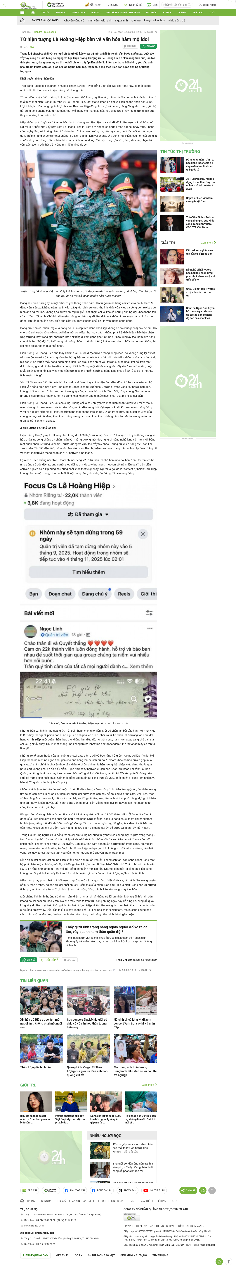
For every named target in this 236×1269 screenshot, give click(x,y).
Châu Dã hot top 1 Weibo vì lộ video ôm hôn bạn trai (200, 292)
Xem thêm (148, 1084)
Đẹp (133, 1201)
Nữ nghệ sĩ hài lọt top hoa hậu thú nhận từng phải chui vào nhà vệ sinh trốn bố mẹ (201, 274)
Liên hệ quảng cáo (35, 1255)
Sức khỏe (151, 12)
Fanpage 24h (75, 1190)
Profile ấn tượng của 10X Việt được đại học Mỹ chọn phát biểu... (70, 1119)
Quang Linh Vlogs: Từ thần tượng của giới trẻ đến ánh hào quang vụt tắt (87, 1071)
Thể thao (198, 12)
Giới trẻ (135, 20)
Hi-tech (167, 12)
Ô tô (212, 12)
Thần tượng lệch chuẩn (35, 1067)
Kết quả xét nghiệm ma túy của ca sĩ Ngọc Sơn (199, 252)
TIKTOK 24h (127, 1190)
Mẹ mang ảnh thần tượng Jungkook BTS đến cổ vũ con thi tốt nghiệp (135, 1071)
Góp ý (78, 1255)
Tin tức (45, 12)
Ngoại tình (121, 20)
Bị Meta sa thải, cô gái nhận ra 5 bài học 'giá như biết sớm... (35, 1119)
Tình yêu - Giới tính (100, 20)
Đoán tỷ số (133, 4)
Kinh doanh (78, 12)
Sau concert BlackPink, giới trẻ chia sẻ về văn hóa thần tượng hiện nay (87, 1023)
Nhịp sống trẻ (176, 20)
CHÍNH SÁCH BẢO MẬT (101, 1255)
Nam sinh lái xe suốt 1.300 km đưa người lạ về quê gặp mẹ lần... (105, 1119)
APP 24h (29, 1190)
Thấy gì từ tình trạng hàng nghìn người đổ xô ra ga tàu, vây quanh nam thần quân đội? (107, 929)
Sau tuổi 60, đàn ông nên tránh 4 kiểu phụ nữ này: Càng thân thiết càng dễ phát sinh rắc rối (133, 1167)
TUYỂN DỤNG (160, 1255)
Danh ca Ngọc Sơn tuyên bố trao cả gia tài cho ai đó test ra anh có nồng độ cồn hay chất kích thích (200, 313)
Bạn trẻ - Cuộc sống (45, 20)
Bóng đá (60, 12)
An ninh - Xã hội (81, 1201)
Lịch (152, 4)
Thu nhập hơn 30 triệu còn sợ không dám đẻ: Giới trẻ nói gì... (140, 1119)
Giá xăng (113, 4)
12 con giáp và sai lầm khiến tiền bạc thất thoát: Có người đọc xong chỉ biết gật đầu (133, 1148)
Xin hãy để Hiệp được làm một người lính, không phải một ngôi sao (41, 1023)
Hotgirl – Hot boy (154, 20)
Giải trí (95, 12)
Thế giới (182, 12)
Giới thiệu (62, 1255)
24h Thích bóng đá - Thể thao (122, 12)
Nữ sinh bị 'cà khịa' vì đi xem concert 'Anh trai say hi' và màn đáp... (134, 1023)
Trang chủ (25, 32)
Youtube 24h (154, 1190)
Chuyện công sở (74, 20)
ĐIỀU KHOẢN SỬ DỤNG (133, 1255)
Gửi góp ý (49, 959)
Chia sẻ (151, 46)
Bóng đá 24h (102, 1190)
